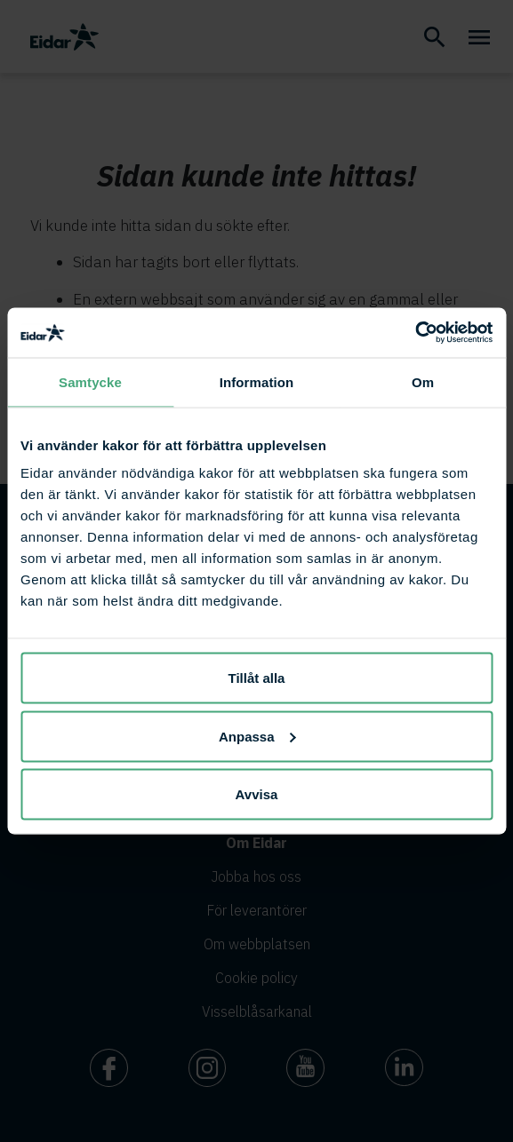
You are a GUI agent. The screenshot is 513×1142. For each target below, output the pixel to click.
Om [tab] (423, 381)
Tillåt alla (256, 678)
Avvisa (257, 794)
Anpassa (257, 735)
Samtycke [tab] (90, 381)
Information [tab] (257, 381)
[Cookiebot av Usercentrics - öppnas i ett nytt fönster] (415, 333)
